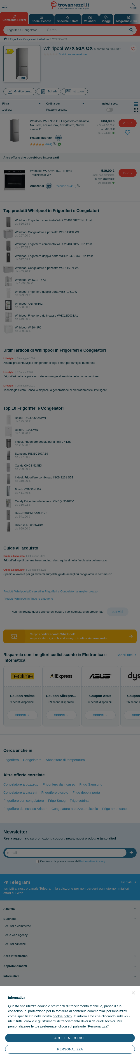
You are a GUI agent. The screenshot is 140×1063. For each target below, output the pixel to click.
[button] (133, 993)
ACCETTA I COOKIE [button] (70, 1038)
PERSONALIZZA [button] (70, 1049)
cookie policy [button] (62, 1016)
